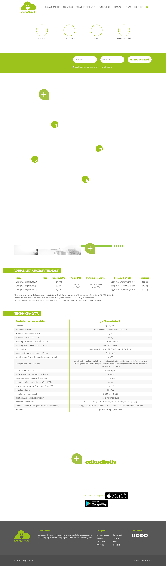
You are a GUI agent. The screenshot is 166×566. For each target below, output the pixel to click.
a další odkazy (145, 560)
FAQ (115, 542)
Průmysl (118, 7)
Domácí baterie (52, 7)
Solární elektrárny (85, 7)
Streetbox (100, 542)
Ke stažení (117, 535)
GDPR (136, 560)
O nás (128, 7)
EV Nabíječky (105, 7)
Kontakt (138, 7)
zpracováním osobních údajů (99, 67)
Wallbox (100, 538)
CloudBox (68, 7)
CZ (147, 7)
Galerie (116, 538)
